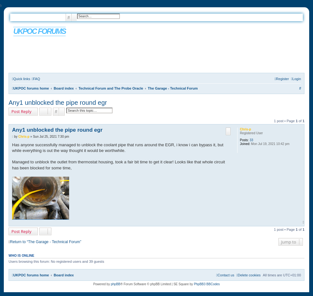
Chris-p (245, 129)
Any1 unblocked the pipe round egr (58, 102)
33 (251, 140)
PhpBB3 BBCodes (207, 284)
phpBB (115, 284)
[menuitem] (36, 79)
